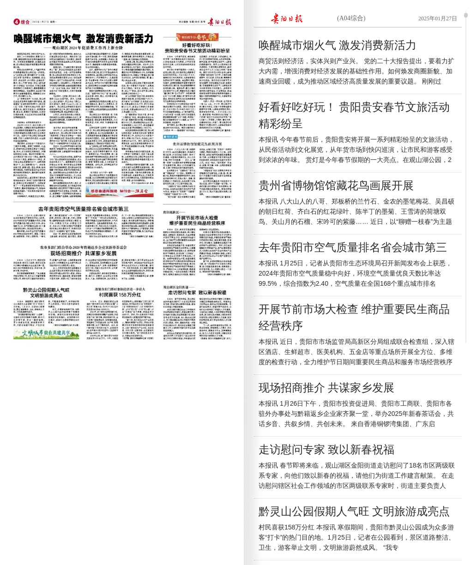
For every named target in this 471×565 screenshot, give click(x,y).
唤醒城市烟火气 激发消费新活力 (338, 45)
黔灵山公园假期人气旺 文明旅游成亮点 (354, 511)
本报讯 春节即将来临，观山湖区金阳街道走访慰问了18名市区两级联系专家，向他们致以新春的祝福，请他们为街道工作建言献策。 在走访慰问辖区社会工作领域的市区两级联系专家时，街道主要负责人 (357, 475)
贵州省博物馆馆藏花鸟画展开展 (336, 186)
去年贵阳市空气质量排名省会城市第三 (353, 247)
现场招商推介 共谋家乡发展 (326, 388)
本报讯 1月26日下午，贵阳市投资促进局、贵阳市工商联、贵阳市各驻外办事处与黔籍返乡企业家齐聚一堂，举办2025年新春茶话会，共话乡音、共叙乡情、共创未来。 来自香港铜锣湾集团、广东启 (356, 413)
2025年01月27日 (437, 18)
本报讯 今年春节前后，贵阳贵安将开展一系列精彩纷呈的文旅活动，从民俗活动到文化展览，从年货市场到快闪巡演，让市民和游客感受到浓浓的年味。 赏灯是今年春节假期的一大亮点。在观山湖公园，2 (356, 149)
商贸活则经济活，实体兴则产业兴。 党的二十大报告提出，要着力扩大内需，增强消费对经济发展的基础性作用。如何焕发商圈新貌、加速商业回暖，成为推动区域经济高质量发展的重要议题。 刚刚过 (356, 71)
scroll (466, 15)
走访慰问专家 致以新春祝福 (326, 450)
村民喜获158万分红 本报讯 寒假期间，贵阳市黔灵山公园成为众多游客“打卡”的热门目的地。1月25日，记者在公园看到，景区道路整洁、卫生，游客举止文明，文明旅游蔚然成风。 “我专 (357, 537)
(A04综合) (351, 18)
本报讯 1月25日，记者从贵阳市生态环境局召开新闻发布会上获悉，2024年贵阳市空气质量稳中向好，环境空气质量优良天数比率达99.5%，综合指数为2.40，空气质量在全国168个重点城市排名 (355, 273)
